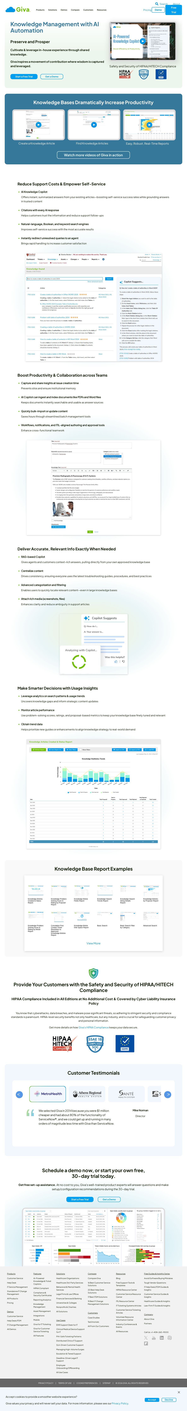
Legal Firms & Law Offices (67, 1294)
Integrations (38, 1315)
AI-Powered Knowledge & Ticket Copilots (42, 1281)
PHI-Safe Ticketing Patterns (68, 1336)
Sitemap (107, 1383)
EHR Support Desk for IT (67, 1325)
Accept (152, 1399)
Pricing (147, 9)
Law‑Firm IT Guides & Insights (157, 1305)
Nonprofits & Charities (66, 1307)
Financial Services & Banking (69, 1298)
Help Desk (11, 1283)
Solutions (52, 10)
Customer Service (15, 1278)
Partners (148, 1323)
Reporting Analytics (42, 1300)
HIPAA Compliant (41, 1288)
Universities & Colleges (66, 1303)
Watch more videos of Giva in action (93, 155)
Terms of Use (64, 1383)
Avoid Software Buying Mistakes (158, 1278)
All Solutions (61, 1311)
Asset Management (42, 1311)
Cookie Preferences (87, 1383)
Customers (88, 10)
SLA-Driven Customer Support (70, 1345)
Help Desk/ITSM (14, 1320)
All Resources (122, 1331)
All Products (12, 1298)
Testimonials (93, 1322)
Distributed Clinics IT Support (69, 1341)
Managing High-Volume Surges (70, 1349)
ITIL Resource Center (125, 1301)
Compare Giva (94, 1278)
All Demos (11, 1329)
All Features (38, 1335)
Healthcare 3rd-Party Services (69, 1283)
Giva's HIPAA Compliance (94, 1027)
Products (40, 10)
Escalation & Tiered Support (68, 1354)
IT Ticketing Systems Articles (128, 1305)
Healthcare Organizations (67, 1278)
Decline (169, 1399)
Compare (75, 10)
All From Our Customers (98, 1326)
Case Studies (94, 1317)
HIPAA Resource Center (126, 1290)
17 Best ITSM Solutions (97, 1297)
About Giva (149, 1319)
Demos (64, 10)
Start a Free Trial (24, 76)
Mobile (36, 1320)
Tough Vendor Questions (155, 1283)
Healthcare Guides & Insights (157, 1301)
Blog (118, 1278)
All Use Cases (62, 1372)
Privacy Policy (45, 1383)
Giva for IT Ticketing (42, 1324)
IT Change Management (17, 1325)
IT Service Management (17, 1287)
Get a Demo (51, 76)
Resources (101, 10)
